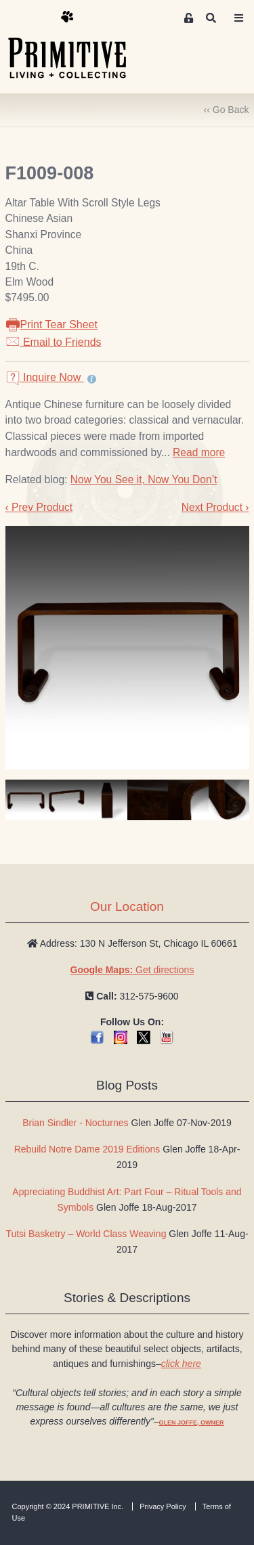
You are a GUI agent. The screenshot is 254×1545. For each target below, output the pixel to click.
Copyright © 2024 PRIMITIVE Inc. (68, 1506)
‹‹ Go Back (226, 109)
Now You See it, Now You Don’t (143, 479)
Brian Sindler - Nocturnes (75, 1122)
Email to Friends (53, 342)
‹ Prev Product (39, 507)
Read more (199, 452)
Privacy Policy (163, 1506)
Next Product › (215, 507)
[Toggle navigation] (239, 18)
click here (181, 1363)
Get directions (132, 969)
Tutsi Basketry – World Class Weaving (85, 1233)
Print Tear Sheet (51, 324)
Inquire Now (44, 377)
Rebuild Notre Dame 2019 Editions (87, 1149)
